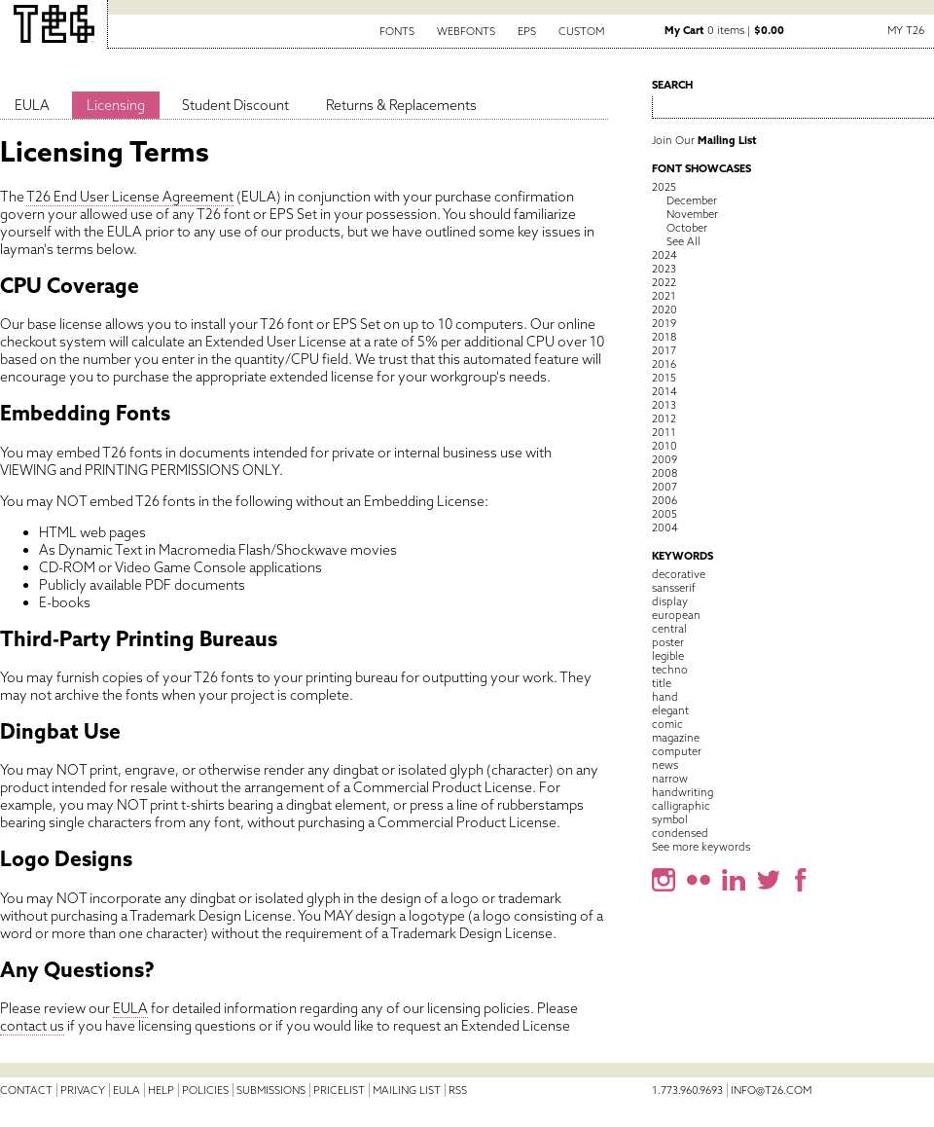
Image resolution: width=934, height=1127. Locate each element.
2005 (664, 514)
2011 (664, 432)
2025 (664, 187)
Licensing (116, 105)
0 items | (724, 30)
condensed (680, 833)
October (686, 228)
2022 (664, 282)
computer (676, 751)
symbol (670, 819)
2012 (664, 418)
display (670, 601)
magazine (676, 738)
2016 (664, 364)
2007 (664, 486)
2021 (664, 296)
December (691, 200)
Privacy (82, 1090)
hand (665, 697)
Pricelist (339, 1090)
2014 (664, 391)
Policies (205, 1090)
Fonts (396, 31)
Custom (581, 31)
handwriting (682, 792)
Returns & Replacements (401, 105)
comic (667, 724)
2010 (664, 446)
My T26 (905, 30)
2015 (664, 377)
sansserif (674, 588)
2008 (664, 473)
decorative (678, 574)
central (669, 629)
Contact (26, 1090)
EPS (527, 31)
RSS (458, 1090)
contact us (32, 1026)
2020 (664, 309)
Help (161, 1090)
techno (670, 669)
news (665, 765)
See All (683, 241)
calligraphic (681, 806)
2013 (664, 405)
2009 (664, 459)
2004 (665, 527)
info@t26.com (771, 1090)
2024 (664, 255)
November (692, 214)
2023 (664, 268)
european (676, 615)
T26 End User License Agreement (130, 196)
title (661, 683)
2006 (664, 500)
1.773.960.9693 (687, 1090)
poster (668, 642)
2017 (664, 350)
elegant (670, 710)
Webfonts (466, 31)
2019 (664, 323)
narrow (670, 778)
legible (668, 656)
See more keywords (701, 847)
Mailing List (407, 1090)
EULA (32, 105)
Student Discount (235, 105)
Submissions (270, 1090)
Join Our (704, 140)
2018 (664, 337)
